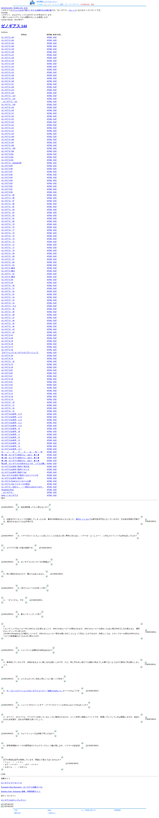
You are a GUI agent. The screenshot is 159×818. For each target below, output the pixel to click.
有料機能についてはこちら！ (47, 1)
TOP (15, 810)
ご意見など (52, 813)
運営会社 (17, 813)
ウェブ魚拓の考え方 (88, 810)
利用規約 (117, 810)
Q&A (49, 810)
